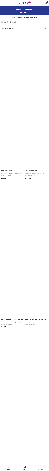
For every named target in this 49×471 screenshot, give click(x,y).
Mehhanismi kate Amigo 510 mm (35, 319)
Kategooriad (23, 12)
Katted (18, 322)
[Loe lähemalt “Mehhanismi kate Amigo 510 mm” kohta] (28, 327)
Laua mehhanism (6, 170)
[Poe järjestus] (46, 28)
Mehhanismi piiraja (31, 170)
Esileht (13, 18)
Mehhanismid (5, 173)
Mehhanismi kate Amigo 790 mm (12, 319)
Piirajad (42, 173)
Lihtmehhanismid (15, 173)
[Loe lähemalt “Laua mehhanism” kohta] (4, 178)
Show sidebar (9, 28)
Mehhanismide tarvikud (32, 173)
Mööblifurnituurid (6, 175)
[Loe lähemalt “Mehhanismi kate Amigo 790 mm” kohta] (4, 327)
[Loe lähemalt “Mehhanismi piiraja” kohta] (28, 178)
